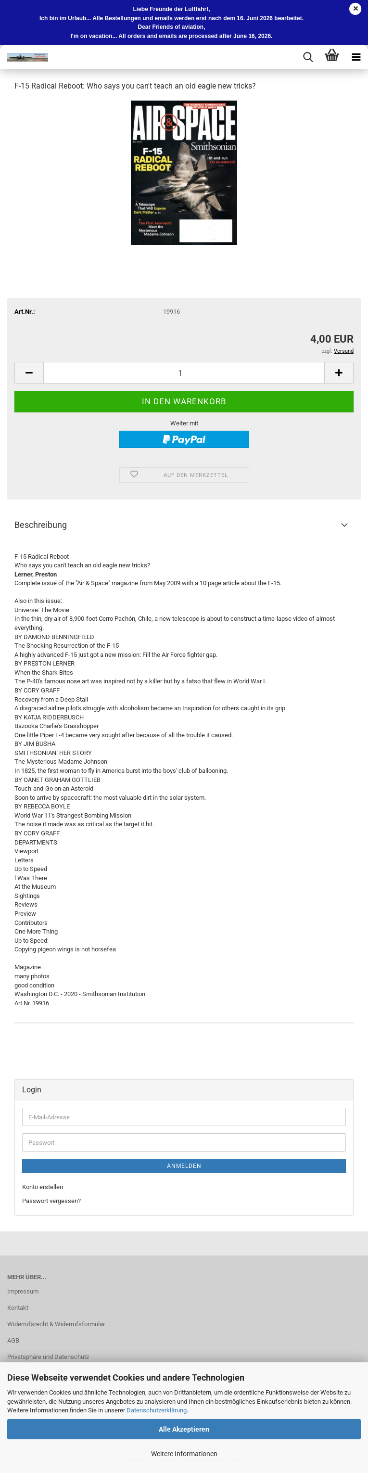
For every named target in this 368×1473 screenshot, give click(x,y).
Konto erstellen (42, 1187)
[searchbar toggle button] (308, 57)
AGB (13, 1340)
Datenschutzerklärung (157, 1410)
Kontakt (17, 1307)
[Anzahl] (184, 373)
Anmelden (184, 1166)
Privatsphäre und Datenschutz (48, 1356)
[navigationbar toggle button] (356, 57)
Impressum (22, 1291)
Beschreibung (40, 525)
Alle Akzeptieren (184, 1429)
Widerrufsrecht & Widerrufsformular (56, 1324)
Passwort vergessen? (51, 1200)
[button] (28, 373)
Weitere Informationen (184, 1454)
